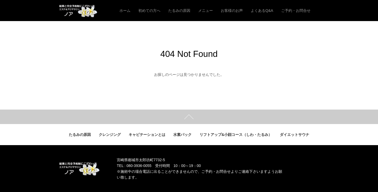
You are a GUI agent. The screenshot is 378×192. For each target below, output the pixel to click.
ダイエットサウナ (294, 134)
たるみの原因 (80, 134)
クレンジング (110, 134)
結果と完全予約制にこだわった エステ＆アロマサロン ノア (83, 10)
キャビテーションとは (147, 134)
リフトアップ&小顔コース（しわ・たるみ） (236, 134)
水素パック (182, 134)
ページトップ (189, 117)
